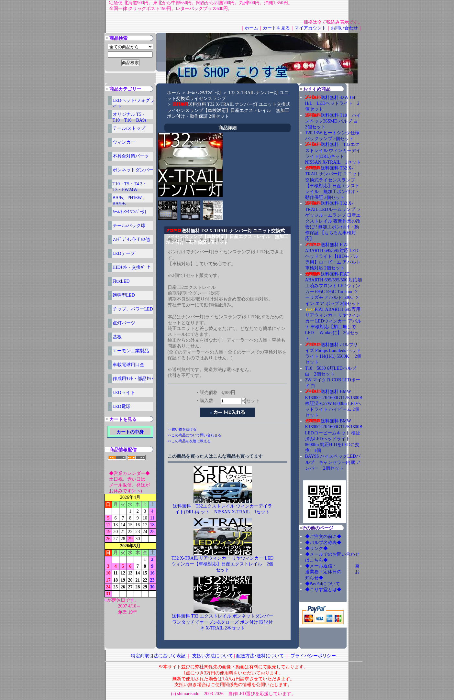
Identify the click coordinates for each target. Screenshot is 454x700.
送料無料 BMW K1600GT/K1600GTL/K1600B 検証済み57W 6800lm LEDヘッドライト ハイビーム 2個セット (333, 403)
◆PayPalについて (322, 583)
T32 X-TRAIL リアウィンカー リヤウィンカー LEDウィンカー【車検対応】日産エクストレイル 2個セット (222, 564)
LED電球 (121, 406)
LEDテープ (124, 253)
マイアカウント (310, 28)
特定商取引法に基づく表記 (158, 655)
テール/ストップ (129, 128)
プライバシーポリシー (313, 655)
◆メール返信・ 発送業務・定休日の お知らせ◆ (332, 571)
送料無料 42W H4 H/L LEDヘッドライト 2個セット (332, 103)
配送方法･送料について (260, 655)
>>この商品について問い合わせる (194, 435)
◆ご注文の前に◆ (323, 536)
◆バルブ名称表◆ (323, 542)
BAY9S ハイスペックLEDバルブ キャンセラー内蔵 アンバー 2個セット (333, 462)
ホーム (251, 28)
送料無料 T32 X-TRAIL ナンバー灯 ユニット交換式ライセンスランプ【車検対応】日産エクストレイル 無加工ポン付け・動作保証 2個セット (229, 110)
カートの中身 (130, 432)
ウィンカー (124, 142)
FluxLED (121, 281)
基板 (117, 336)
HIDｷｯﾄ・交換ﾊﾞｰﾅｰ (132, 267)
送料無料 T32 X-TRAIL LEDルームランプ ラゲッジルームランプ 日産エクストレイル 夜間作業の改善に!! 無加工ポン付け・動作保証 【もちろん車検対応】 (333, 221)
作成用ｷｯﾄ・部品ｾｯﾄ (133, 378)
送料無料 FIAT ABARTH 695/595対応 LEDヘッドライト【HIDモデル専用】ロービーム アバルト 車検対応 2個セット (333, 256)
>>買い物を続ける (182, 429)
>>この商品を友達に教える (189, 441)
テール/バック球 (129, 225)
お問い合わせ (344, 28)
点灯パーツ (124, 323)
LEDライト (124, 392)
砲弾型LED (124, 295)
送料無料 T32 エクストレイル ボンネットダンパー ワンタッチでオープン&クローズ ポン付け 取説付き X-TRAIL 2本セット (222, 622)
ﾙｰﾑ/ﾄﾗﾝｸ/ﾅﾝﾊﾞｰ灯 (130, 211)
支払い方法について (212, 655)
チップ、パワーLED (133, 309)
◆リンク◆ (316, 548)
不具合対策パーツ (131, 156)
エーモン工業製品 (131, 350)
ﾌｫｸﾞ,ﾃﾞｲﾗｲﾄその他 (131, 239)
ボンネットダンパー (133, 170)
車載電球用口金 (128, 364)
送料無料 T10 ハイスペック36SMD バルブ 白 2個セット (333, 121)
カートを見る (276, 28)
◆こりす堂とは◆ (323, 589)
